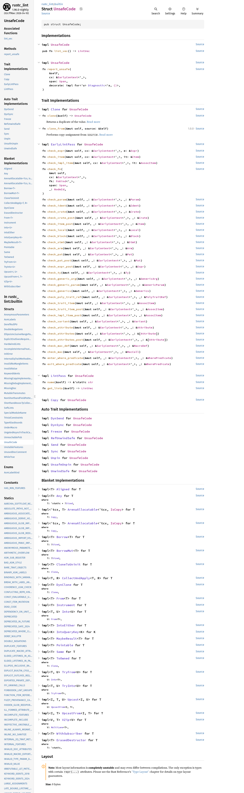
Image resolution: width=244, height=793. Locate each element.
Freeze (56, 431)
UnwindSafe (60, 471)
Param (134, 199)
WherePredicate (159, 358)
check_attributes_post (65, 339)
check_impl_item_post (64, 315)
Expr (133, 150)
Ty (127, 272)
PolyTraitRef (156, 297)
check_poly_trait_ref (64, 297)
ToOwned (62, 658)
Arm (129, 248)
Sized (69, 503)
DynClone (63, 585)
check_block (56, 236)
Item (135, 156)
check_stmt (55, 242)
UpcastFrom (58, 707)
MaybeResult (66, 638)
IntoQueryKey (67, 632)
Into (65, 612)
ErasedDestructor (71, 740)
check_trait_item (61, 303)
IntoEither (65, 625)
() (115, 85)
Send (54, 445)
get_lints (55, 388)
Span (62, 81)
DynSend (57, 418)
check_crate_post (61, 217)
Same (60, 652)
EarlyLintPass (63, 144)
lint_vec (61, 51)
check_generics (59, 291)
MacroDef (140, 345)
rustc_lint (20, 5)
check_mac (55, 351)
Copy (54, 400)
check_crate (56, 211)
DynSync (57, 425)
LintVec (84, 51)
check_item (55, 156)
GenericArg (149, 278)
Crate (134, 211)
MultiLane (57, 727)
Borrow (62, 537)
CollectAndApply (76, 578)
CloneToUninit (68, 564)
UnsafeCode (60, 45)
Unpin (55, 458)
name (50, 382)
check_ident (56, 205)
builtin (59, 4)
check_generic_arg (61, 278)
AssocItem (148, 163)
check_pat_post (59, 260)
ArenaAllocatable (82, 509)
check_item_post (60, 224)
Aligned (62, 489)
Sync (54, 451)
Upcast (73, 699)
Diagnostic (96, 85)
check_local (56, 230)
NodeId (59, 189)
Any (59, 496)
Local (134, 230)
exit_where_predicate (64, 364)
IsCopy (116, 509)
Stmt (132, 242)
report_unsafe (58, 69)
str (90, 382)
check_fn (54, 169)
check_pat (55, 254)
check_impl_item (60, 163)
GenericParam (154, 284)
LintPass (58, 376)
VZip (65, 720)
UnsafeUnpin (61, 464)
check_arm (55, 248)
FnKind (61, 181)
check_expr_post (60, 266)
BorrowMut (64, 551)
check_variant (58, 321)
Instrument (65, 605)
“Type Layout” (140, 772)
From (60, 598)
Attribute (144, 327)
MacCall (133, 351)
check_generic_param (63, 284)
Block (134, 236)
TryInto (68, 686)
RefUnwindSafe (63, 438)
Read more (93, 122)
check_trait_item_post (65, 309)
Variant (140, 321)
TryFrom (68, 672)
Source (46, 13)
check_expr (55, 150)
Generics (142, 291)
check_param (56, 199)
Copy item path (81, 9)
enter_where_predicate (65, 358)
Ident (134, 205)
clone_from (55, 128)
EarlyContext (68, 77)
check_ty (54, 272)
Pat (129, 254)
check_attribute (60, 327)
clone (51, 115)
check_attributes (61, 333)
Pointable (64, 645)
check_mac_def (58, 345)
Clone (55, 109)
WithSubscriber (69, 733)
